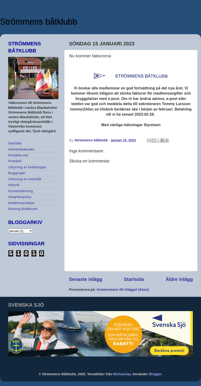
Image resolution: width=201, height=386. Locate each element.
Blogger (155, 374)
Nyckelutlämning (20, 191)
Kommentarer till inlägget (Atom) (123, 289)
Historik (13, 185)
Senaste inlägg (85, 279)
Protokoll (14, 161)
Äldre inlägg (179, 279)
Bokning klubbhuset (23, 209)
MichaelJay (122, 374)
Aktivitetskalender (21, 149)
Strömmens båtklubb (38, 21)
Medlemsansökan (21, 203)
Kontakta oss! (18, 155)
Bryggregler (16, 173)
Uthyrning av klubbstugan (27, 167)
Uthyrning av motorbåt (24, 179)
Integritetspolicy (20, 197)
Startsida (134, 279)
